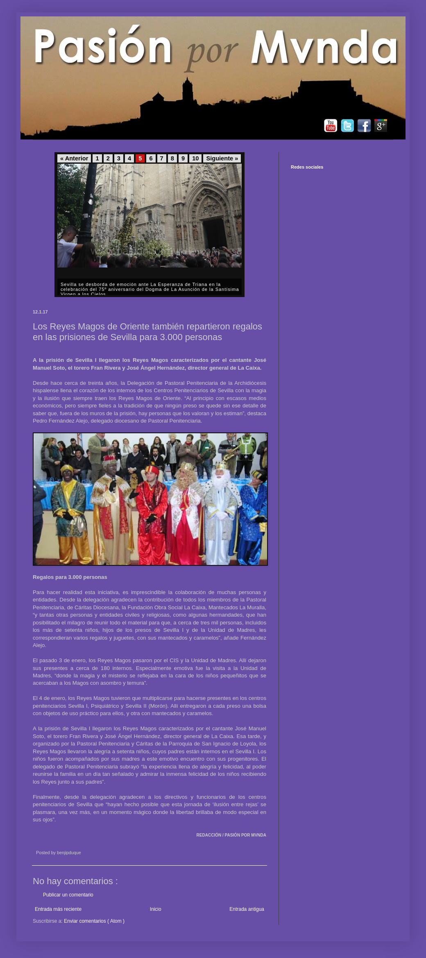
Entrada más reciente (58, 909)
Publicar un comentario (68, 895)
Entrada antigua (246, 909)
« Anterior (74, 158)
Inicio (155, 909)
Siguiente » (222, 158)
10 (195, 158)
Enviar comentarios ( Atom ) (94, 921)
